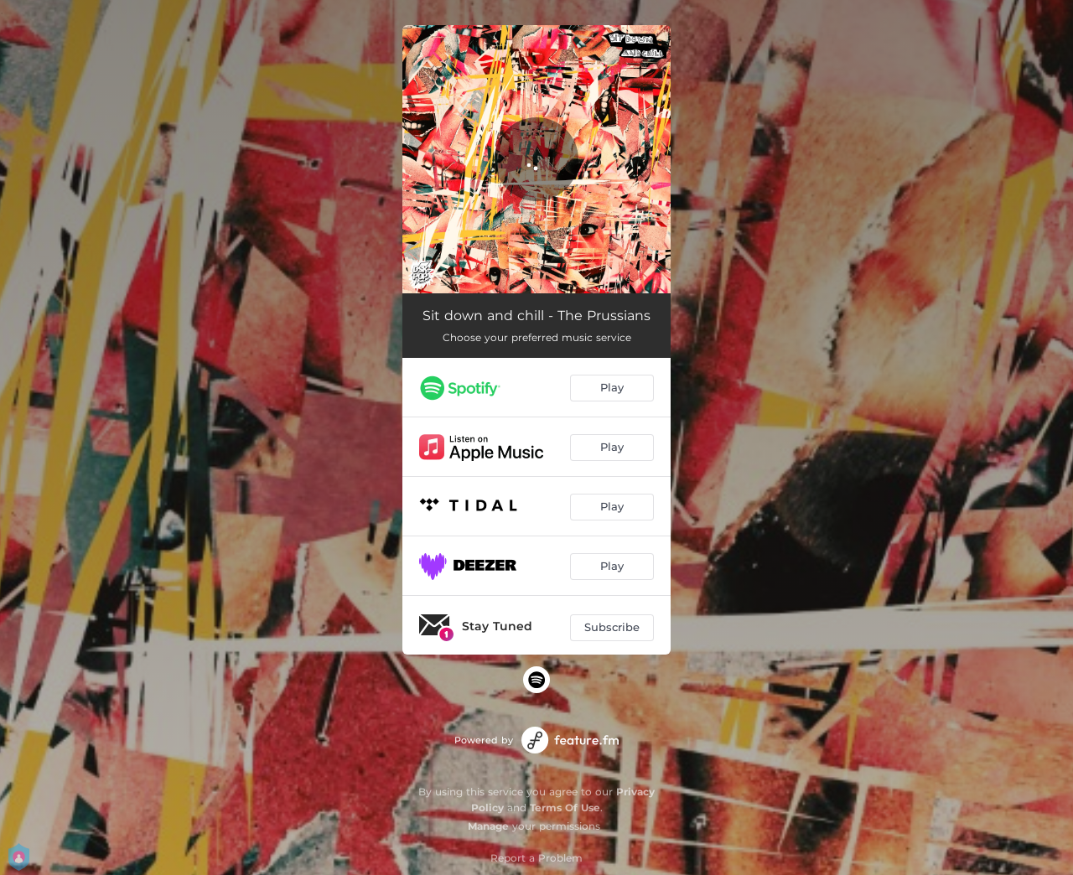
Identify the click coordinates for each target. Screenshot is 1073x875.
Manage (488, 826)
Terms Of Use (565, 807)
